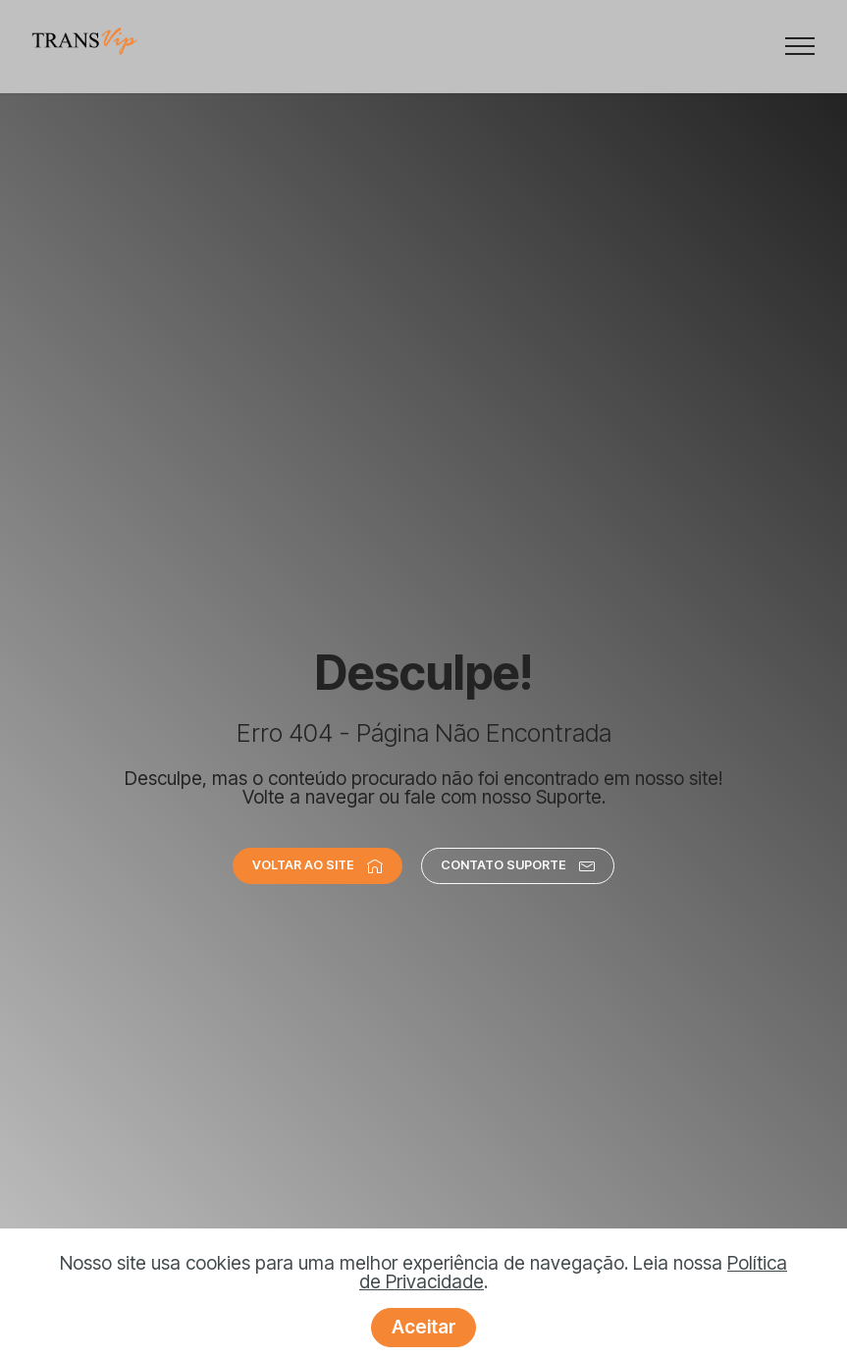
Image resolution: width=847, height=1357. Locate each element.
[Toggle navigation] (800, 46)
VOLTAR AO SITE (317, 865)
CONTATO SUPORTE (518, 865)
